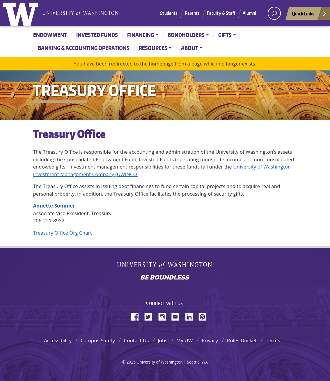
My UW (184, 340)
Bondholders (186, 34)
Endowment (50, 34)
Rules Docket (242, 340)
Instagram (164, 316)
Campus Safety (98, 340)
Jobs (162, 340)
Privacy (210, 340)
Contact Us (136, 340)
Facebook (137, 316)
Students (168, 13)
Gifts (225, 34)
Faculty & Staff (221, 13)
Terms (273, 340)
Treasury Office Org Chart (62, 232)
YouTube (177, 316)
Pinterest (204, 316)
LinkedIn (191, 316)
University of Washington (22, 13)
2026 (131, 362)
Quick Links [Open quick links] (309, 15)
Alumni (249, 13)
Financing (140, 34)
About (189, 48)
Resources (153, 48)
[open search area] (274, 13)
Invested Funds (97, 34)
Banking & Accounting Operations (83, 48)
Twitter (150, 316)
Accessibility (58, 340)
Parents (192, 13)
